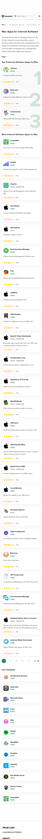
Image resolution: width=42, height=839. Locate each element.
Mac (4, 25)
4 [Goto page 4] (22, 661)
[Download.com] (7, 16)
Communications (31, 25)
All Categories (13, 25)
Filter (4, 57)
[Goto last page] (36, 661)
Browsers (22, 25)
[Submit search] (15, 16)
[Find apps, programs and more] (25, 16)
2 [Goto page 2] (10, 661)
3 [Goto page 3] (16, 661)
